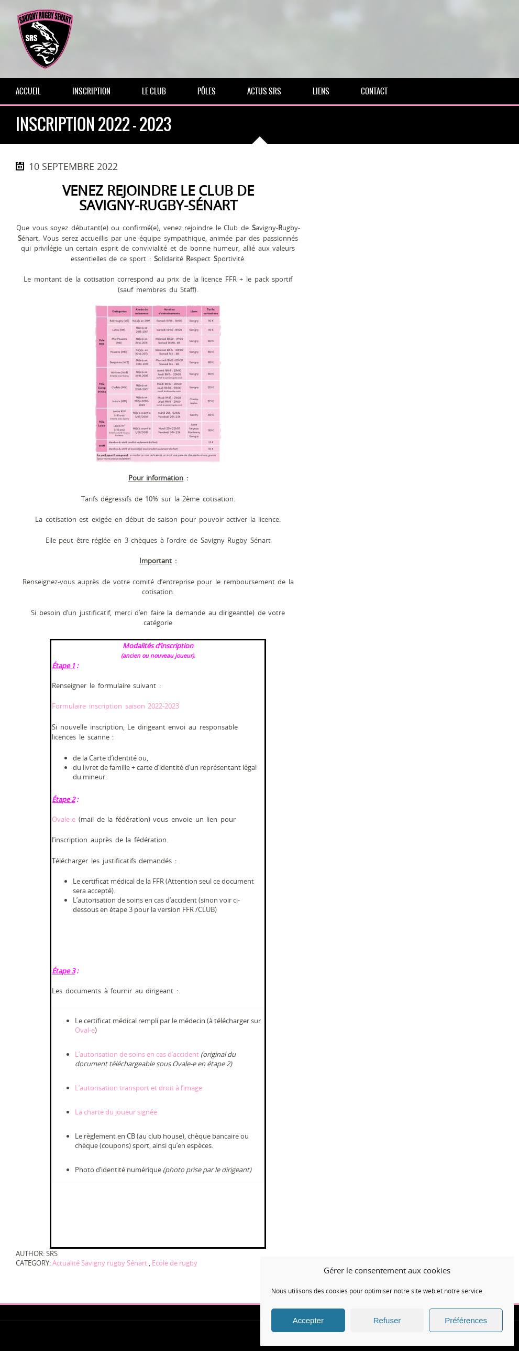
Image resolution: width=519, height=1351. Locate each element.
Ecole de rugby (174, 1263)
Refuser (387, 1320)
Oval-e (85, 1030)
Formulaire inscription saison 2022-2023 (115, 706)
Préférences (466, 1320)
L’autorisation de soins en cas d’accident (137, 1054)
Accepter (308, 1320)
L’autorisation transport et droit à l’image (138, 1087)
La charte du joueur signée (116, 1112)
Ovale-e (63, 819)
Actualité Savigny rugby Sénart (99, 1263)
